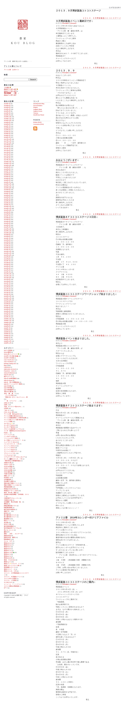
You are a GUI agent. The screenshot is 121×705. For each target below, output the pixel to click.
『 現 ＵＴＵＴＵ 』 (11, 401)
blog (5, 365)
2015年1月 (7, 204)
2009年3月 (7, 335)
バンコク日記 (9, 395)
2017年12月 (7, 139)
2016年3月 (7, 178)
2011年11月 (7, 276)
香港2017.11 (8, 550)
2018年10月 (7, 120)
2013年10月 (7, 233)
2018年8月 (7, 124)
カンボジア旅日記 (9, 427)
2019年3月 (7, 111)
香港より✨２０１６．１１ (12, 563)
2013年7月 (7, 238)
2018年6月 (7, 128)
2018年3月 (7, 133)
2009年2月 (7, 337)
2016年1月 (7, 182)
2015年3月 (7, 201)
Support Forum (37, 111)
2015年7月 (7, 193)
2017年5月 (7, 152)
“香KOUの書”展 (8, 391)
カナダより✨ (8, 423)
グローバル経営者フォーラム (13, 429)
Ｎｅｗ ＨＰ (8, 541)
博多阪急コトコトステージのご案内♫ (75, 582)
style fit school (8, 380)
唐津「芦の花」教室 (10, 492)
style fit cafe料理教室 (10, 378)
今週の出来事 (8, 474)
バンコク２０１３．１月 (11, 444)
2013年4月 (7, 244)
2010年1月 (7, 317)
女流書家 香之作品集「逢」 (13, 502)
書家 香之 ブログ (23, 29)
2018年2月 (7, 135)
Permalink (65, 23)
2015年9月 (7, 189)
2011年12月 (7, 274)
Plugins (35, 107)
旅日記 (6, 513)
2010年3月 (7, 313)
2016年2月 (7, 180)
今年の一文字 (8, 464)
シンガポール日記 (9, 436)
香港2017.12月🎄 (9, 552)
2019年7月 (7, 103)
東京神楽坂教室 (9, 526)
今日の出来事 (8, 470)
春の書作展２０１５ (10, 515)
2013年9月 (7, 234)
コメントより (8, 434)
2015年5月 (7, 197)
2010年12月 (7, 296)
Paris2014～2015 (9, 371)
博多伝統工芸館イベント (11, 483)
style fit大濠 (7, 386)
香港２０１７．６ (9, 569)
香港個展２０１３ (9, 567)
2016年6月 (7, 173)
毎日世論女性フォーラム (11, 528)
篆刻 (5, 532)
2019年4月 (7, 109)
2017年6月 (7, 150)
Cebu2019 (7, 367)
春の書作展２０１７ (10, 517)
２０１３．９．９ (65, 70)
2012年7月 (7, 260)
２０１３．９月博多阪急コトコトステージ (102, 18)
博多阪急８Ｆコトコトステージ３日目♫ (77, 217)
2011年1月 (7, 294)
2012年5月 (7, 264)
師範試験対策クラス (10, 505)
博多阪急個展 (8, 487)
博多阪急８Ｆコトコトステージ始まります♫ (79, 405)
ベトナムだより (9, 455)
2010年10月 (7, 300)
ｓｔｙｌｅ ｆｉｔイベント (13, 584)
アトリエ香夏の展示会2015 (12, 416)
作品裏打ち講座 (9, 481)
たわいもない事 (9, 412)
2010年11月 (7, 298)
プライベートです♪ (10, 453)
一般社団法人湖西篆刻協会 (12, 460)
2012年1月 (7, 272)
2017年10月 (7, 143)
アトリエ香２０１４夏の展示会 (13, 419)
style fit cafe (7, 374)
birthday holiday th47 (10, 363)
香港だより (7, 561)
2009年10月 (7, 322)
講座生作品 (7, 535)
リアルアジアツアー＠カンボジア (14, 457)
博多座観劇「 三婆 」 (11, 93)
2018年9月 (7, 122)
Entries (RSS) (37, 122)
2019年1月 (7, 115)
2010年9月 (7, 302)
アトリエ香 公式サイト (11, 69)
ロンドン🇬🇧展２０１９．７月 (13, 459)
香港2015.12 (8, 545)
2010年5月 (7, 309)
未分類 (6, 522)
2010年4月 (7, 311)
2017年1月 (7, 159)
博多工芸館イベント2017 (11, 485)
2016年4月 (7, 176)
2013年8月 (7, 236)
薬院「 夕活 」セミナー (12, 533)
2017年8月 (7, 146)
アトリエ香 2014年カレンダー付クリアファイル (82, 517)
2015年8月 (7, 191)
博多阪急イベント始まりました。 (73, 338)
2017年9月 (7, 145)
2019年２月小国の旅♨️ (11, 356)
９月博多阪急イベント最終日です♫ (74, 21)
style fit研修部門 (9, 389)
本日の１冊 (7, 524)
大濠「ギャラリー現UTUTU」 (13, 406)
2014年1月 (7, 227)
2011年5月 (7, 287)
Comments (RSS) (38, 124)
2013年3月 (7, 246)
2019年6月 (7, 105)
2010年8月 (7, 303)
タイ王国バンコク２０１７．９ (13, 440)
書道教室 (6, 518)
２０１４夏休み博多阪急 (11, 586)
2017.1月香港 (8, 350)
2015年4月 (7, 199)
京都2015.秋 (7, 462)
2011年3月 (7, 290)
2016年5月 (7, 174)
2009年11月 (7, 320)
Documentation (37, 105)
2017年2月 (7, 158)
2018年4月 (7, 131)
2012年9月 (7, 257)
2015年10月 (7, 188)
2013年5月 (7, 242)
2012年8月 (7, 259)
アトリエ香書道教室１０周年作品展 (15, 417)
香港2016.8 (7, 548)
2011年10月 (7, 277)
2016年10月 (7, 165)
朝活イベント (8, 520)
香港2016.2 (7, 546)
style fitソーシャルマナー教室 (13, 384)
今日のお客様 (8, 466)
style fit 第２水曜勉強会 (11, 382)
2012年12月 (7, 251)
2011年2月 (7, 292)
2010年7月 (7, 305)
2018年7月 (7, 126)
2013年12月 (7, 229)
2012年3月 (7, 268)
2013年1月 (7, 249)
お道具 (6, 408)
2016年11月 (7, 163)
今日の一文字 (8, 468)
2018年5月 (7, 130)
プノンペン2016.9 (9, 449)
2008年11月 (7, 343)
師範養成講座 (8, 507)
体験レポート (8, 475)
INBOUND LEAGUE (10, 369)
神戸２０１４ (8, 376)
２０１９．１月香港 (10, 580)
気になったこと (9, 530)
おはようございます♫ (67, 160)
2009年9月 (7, 324)
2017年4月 (7, 154)
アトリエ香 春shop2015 (12, 414)
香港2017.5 (7, 556)
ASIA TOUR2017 (9, 361)
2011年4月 (7, 289)
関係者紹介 (7, 539)
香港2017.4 (7, 554)
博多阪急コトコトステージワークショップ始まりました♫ (86, 294)
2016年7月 (7, 171)
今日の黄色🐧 (8, 472)
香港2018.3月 (8, 558)
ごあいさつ (7, 410)
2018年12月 (7, 116)
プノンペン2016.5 (9, 447)
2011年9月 (7, 279)
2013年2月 (7, 247)
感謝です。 (7, 511)
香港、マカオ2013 (9, 560)
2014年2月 (7, 225)
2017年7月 (7, 148)
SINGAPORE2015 (9, 373)
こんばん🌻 (7, 87)
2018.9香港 (7, 352)
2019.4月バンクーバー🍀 (11, 354)
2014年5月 (7, 219)
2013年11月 (7, 231)
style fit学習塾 (8, 388)
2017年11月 (7, 141)
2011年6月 (7, 285)
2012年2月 (7, 270)
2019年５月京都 (9, 358)
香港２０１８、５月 (10, 571)
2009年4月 (7, 333)
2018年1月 (7, 137)
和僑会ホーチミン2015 (11, 490)
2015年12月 (7, 184)
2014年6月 (7, 217)
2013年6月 (7, 240)
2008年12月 (7, 341)
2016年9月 (7, 167)
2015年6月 (7, 195)
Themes (35, 113)
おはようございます (10, 95)
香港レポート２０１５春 (11, 565)
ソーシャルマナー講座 (11, 438)
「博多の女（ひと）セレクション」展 (16, 397)
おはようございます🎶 (11, 91)
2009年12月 (7, 319)
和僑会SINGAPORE (10, 489)
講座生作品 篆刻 (9, 537)
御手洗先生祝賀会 (9, 509)
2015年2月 (7, 203)
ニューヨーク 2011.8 (10, 442)
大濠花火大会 (8, 500)
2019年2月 (7, 113)
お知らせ (6, 403)
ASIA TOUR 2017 (9, 360)
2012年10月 (7, 255)
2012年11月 (7, 253)
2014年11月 (7, 208)
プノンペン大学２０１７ (11, 451)
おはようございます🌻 (11, 89)
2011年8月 (7, 281)
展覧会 (6, 503)
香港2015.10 (8, 543)
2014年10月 (7, 210)
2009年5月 (7, 332)
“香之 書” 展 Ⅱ (10, 393)
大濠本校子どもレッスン (11, 498)
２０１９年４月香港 (10, 578)
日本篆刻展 (7, 479)
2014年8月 (7, 214)
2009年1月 (7, 339)
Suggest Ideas (37, 109)
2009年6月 (7, 330)
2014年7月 (7, 216)
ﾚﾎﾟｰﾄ (5, 588)
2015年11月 (7, 186)
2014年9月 (7, 212)
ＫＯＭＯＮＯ (8, 582)
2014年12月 (7, 206)
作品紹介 (6, 477)
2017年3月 (7, 156)
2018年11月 (7, 118)
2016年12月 (7, 161)
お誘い (6, 404)
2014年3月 (7, 223)
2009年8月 (7, 326)
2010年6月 (7, 307)
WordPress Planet (38, 115)
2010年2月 (7, 315)
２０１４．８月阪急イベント (13, 576)
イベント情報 (8, 421)
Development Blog (38, 103)
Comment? (73, 23)
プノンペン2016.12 (10, 446)
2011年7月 (7, 283)
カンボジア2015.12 (10, 425)
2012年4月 (7, 266)
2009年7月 (7, 328)
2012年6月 (7, 262)
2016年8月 (7, 169)
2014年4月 (7, 221)
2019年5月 (7, 107)
